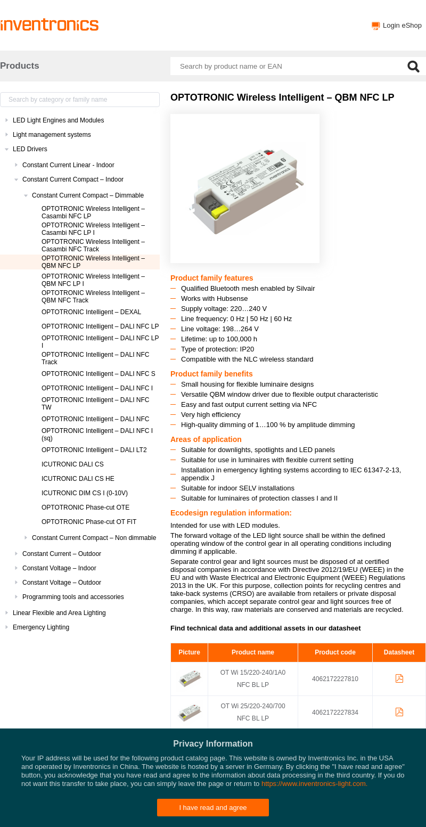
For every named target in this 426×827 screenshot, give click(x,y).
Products (19, 66)
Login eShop (402, 25)
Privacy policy (245, 813)
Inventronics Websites (187, 813)
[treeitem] (80, 120)
